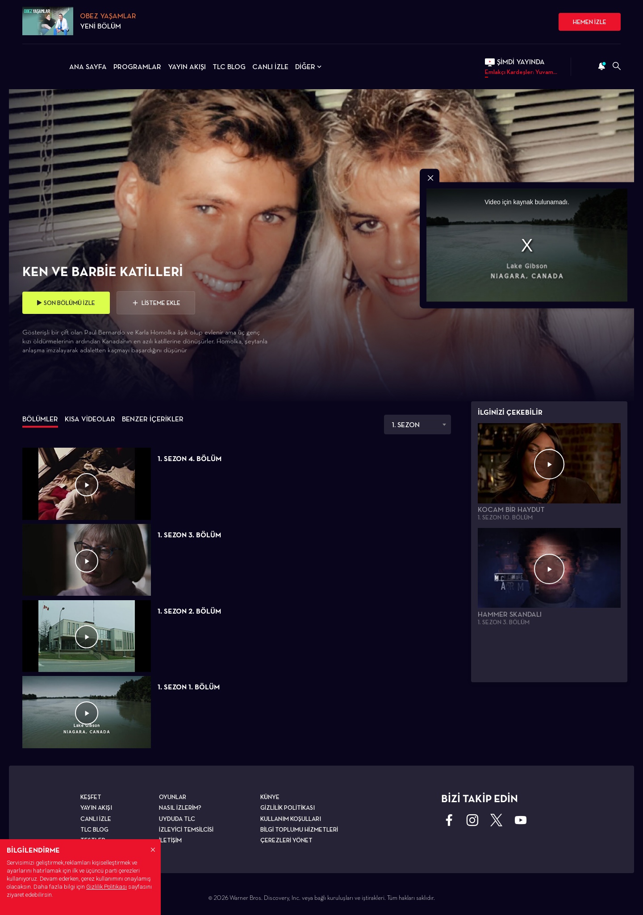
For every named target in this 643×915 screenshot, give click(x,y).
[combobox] (417, 424)
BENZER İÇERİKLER (153, 419)
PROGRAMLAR (137, 66)
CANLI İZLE (270, 66)
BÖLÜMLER (40, 419)
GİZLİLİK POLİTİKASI (287, 807)
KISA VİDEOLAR (90, 419)
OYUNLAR (172, 796)
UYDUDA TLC (177, 818)
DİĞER (309, 66)
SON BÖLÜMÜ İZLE (66, 302)
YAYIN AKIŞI (187, 66)
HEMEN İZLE (589, 21)
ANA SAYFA (88, 66)
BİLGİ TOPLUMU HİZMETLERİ (299, 829)
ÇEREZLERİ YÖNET (286, 840)
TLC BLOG (229, 66)
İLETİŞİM (170, 840)
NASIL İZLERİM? (180, 807)
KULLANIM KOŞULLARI (290, 818)
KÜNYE (270, 796)
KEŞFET (90, 796)
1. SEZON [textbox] (406, 424)
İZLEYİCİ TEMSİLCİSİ (186, 829)
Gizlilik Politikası (106, 886)
